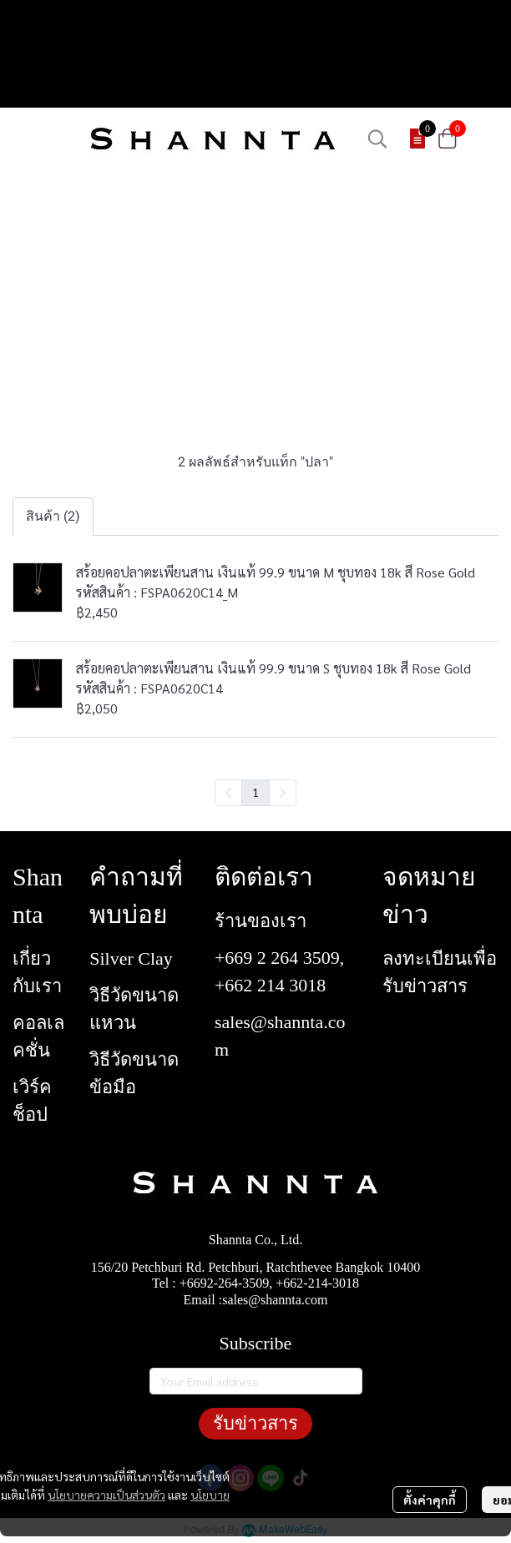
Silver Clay (131, 958)
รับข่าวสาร (255, 1423)
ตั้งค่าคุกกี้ (429, 1499)
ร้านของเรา (260, 920)
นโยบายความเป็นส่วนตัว (106, 1494)
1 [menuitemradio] (255, 791)
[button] (377, 138)
